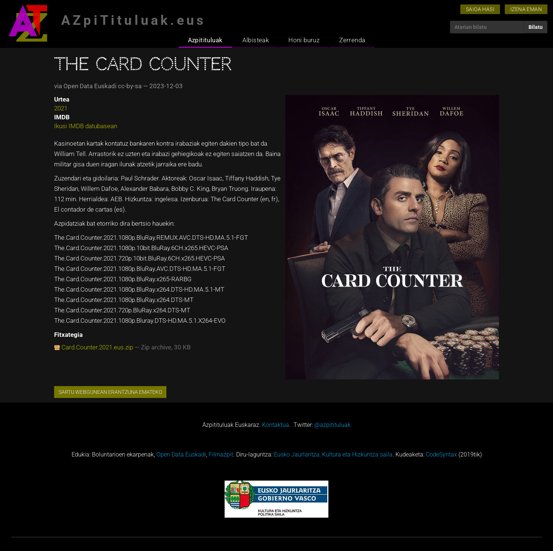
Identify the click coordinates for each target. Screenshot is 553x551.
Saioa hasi (480, 9)
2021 (60, 108)
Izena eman (526, 9)
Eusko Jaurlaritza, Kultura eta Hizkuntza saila (333, 454)
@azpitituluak (332, 424)
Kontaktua (275, 424)
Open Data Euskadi (181, 454)
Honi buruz (303, 40)
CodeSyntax (441, 454)
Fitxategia (68, 334)
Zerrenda (352, 40)
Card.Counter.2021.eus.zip (97, 347)
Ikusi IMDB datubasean (85, 126)
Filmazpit (221, 454)
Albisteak (255, 40)
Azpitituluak (205, 40)
